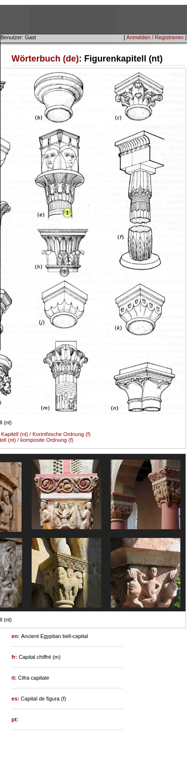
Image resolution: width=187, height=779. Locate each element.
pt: (15, 719)
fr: (15, 657)
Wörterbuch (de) (45, 58)
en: (16, 636)
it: (15, 678)
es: (16, 698)
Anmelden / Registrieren (155, 37)
